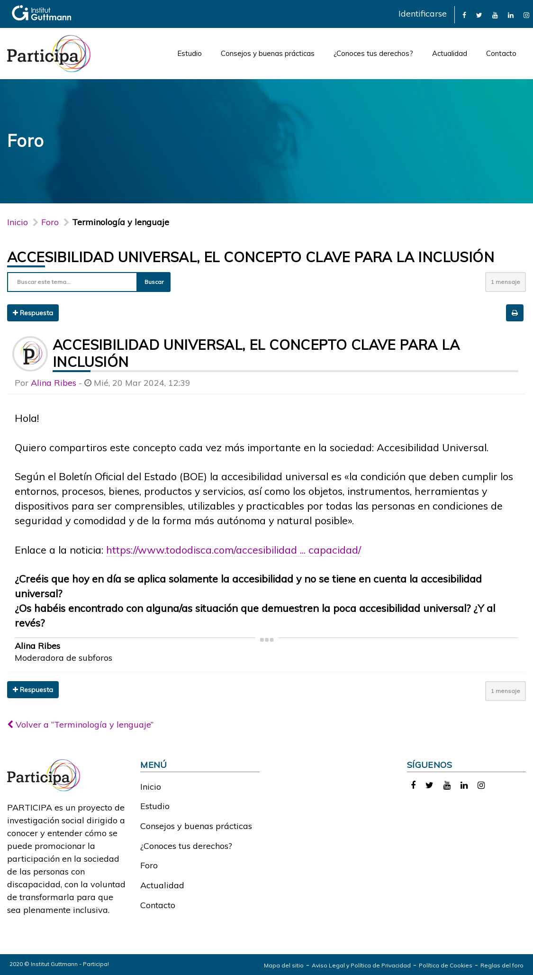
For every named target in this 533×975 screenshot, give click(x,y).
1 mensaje (505, 281)
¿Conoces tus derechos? (373, 53)
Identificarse (422, 13)
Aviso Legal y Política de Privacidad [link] (361, 965)
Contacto (501, 53)
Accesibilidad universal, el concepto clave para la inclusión (250, 256)
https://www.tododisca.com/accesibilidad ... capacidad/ (233, 549)
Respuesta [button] (33, 313)
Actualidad (449, 53)
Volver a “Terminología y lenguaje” (80, 724)
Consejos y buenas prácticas (268, 53)
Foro (149, 865)
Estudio (189, 53)
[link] (464, 14)
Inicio (17, 222)
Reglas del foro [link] (502, 965)
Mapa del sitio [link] (284, 965)
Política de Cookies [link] (445, 965)
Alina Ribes (53, 382)
